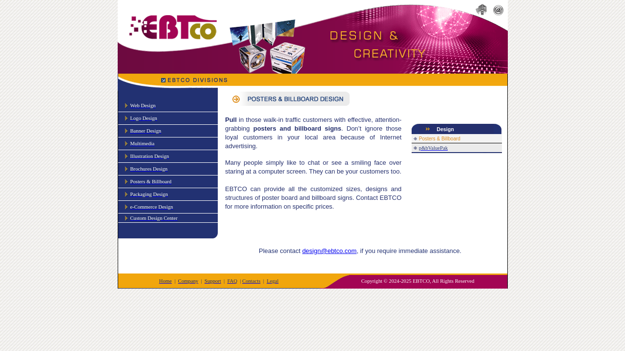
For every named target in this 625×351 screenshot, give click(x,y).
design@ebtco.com (329, 250)
